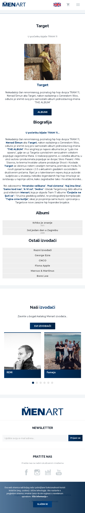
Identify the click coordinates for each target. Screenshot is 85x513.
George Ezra (42, 255)
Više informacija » (39, 496)
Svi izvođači (42, 325)
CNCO (42, 260)
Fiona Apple (42, 265)
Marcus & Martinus (42, 270)
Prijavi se (75, 438)
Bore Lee (42, 275)
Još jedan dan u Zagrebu (42, 231)
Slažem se (42, 504)
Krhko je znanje (42, 224)
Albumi (42, 112)
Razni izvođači (43, 250)
